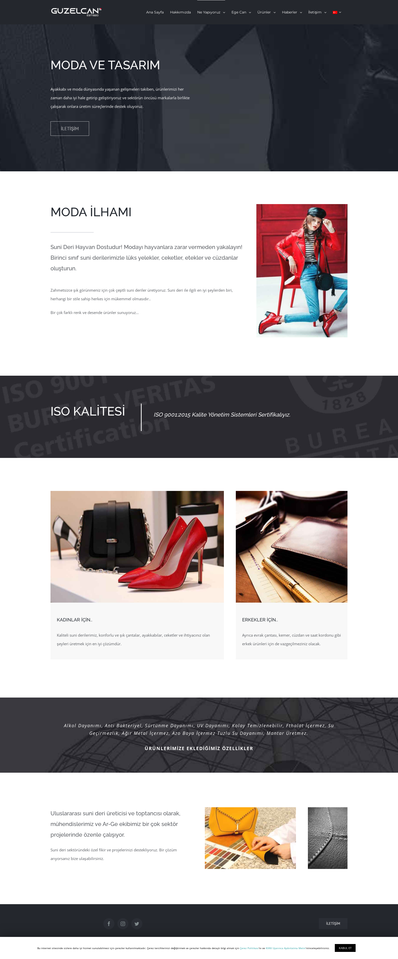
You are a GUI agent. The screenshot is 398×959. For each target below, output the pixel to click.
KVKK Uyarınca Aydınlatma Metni (286, 948)
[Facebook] (108, 923)
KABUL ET (345, 948)
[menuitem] (155, 12)
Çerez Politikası (249, 948)
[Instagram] (122, 923)
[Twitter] (136, 923)
